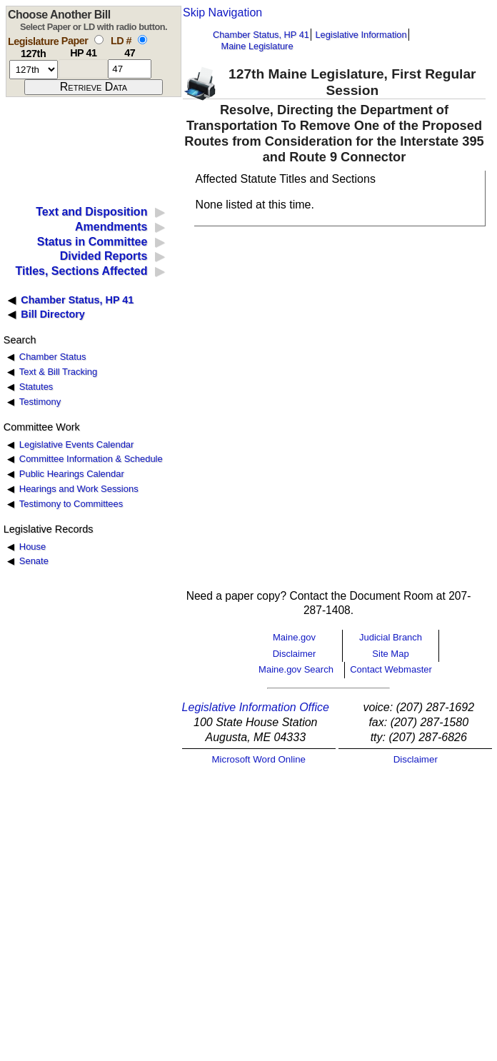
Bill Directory (53, 314)
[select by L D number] (142, 39)
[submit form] (93, 87)
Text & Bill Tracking (58, 371)
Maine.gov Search (295, 669)
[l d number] (129, 69)
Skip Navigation (222, 12)
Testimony (40, 401)
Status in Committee (92, 242)
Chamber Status (52, 356)
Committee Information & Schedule (91, 458)
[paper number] (83, 69)
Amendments (111, 227)
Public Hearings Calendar (71, 473)
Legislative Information (360, 34)
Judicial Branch (390, 637)
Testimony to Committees (71, 503)
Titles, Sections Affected (81, 271)
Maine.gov (294, 637)
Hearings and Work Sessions (79, 488)
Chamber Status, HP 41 (261, 34)
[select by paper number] (99, 39)
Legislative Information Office (255, 707)
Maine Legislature (257, 46)
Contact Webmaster (391, 669)
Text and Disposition (91, 212)
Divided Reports (104, 256)
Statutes (36, 386)
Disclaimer (294, 653)
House (32, 546)
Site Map (390, 653)
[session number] (33, 69)
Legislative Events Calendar (76, 444)
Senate (34, 560)
